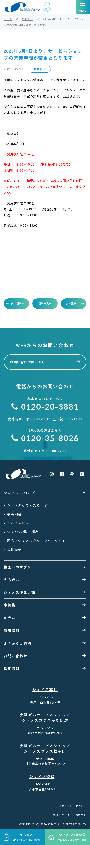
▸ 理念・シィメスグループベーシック (35, 540)
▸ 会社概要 (13, 549)
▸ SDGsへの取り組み (21, 531)
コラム (10, 617)
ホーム (8, 19)
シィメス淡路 (42, 776)
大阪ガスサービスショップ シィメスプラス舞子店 (46, 748)
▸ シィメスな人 (16, 522)
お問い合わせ (15, 655)
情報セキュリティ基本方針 (69, 815)
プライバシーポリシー (73, 805)
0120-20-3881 (45, 406)
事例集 (10, 605)
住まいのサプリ (17, 566)
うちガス (11, 579)
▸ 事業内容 (13, 514)
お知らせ (27, 19)
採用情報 (11, 668)
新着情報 (11, 630)
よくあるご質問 (17, 643)
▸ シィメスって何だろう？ (26, 505)
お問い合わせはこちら (27, 362)
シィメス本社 (45, 689)
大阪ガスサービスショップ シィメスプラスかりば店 (46, 717)
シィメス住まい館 (19, 592)
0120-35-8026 (45, 438)
